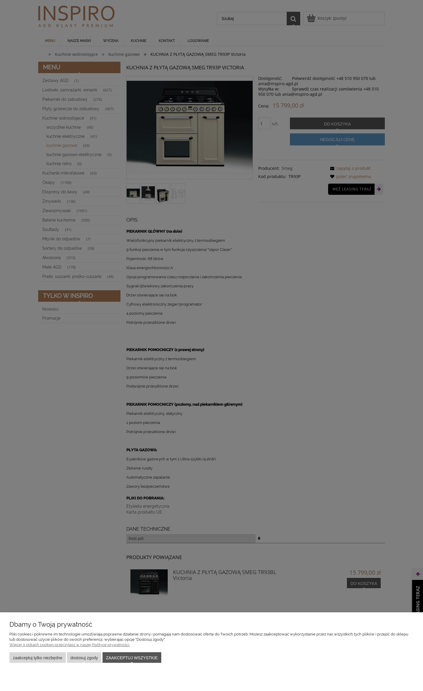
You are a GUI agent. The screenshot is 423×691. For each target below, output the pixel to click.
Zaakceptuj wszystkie (132, 657)
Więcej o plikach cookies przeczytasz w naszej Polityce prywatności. (69, 645)
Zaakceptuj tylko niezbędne (37, 657)
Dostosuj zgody (84, 657)
